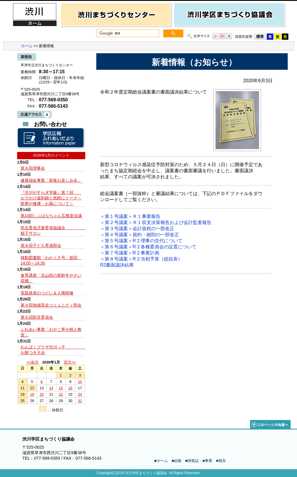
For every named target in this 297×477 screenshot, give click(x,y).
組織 (177, 460)
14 (51, 388)
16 (70, 388)
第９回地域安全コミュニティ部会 (51, 305)
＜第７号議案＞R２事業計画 (129, 252)
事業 (208, 460)
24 (80, 394)
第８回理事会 (33, 168)
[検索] (127, 33)
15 (61, 388)
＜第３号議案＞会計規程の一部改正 (137, 228)
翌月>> (70, 362)
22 (61, 394)
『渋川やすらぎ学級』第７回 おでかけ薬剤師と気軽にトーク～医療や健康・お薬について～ (51, 198)
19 (32, 394)
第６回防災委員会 (37, 317)
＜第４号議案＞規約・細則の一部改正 (139, 234)
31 (80, 401)
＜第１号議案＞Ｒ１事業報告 (130, 216)
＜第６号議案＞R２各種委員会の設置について (148, 246)
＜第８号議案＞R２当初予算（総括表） (141, 258)
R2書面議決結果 (117, 265)
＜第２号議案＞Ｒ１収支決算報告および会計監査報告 (155, 222)
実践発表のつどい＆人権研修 (47, 293)
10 (80, 381)
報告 (222, 460)
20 (41, 394)
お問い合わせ (50, 124)
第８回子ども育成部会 (41, 245)
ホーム (26, 46)
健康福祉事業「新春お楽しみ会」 (51, 180)
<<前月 (33, 362)
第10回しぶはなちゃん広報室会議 (51, 215)
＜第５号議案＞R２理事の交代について (141, 240)
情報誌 (193, 460)
